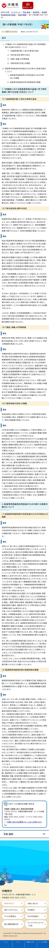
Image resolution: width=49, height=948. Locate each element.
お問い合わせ (32, 903)
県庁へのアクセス (11, 910)
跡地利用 (36, 12)
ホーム (6, 942)
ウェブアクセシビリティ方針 (35, 924)
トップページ (15, 12)
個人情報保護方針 (11, 924)
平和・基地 (26, 12)
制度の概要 (22, 15)
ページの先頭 (43, 942)
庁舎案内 (31, 910)
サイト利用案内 (10, 916)
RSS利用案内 (32, 916)
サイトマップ (9, 903)
